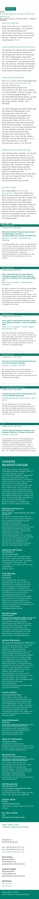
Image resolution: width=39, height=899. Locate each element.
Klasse (29, 59)
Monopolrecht (8, 193)
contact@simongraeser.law (13, 852)
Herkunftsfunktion (20, 83)
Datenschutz (7, 886)
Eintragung (13, 519)
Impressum (6, 883)
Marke (17, 26)
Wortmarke (6, 59)
